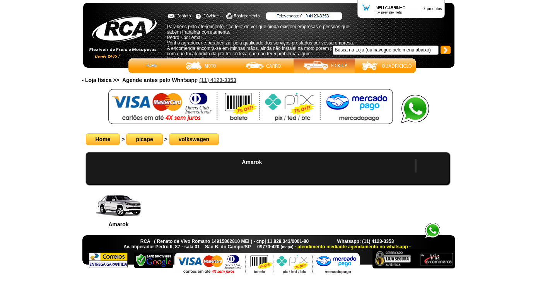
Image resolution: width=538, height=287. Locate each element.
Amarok (252, 162)
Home (103, 139)
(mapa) (287, 247)
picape (144, 139)
